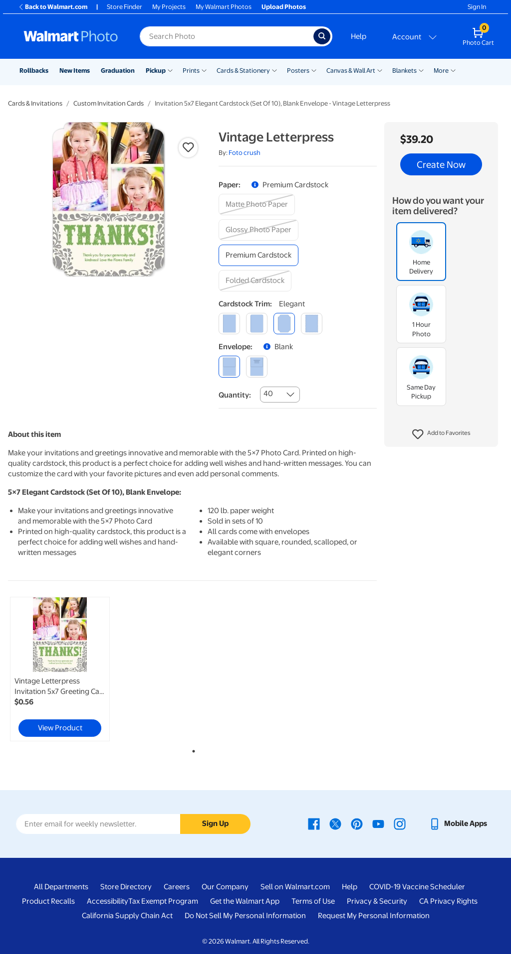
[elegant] (284, 323)
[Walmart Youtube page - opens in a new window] (378, 823)
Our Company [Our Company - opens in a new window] (225, 886)
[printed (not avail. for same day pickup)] (256, 366)
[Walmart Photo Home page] (71, 36)
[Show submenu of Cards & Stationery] (274, 70)
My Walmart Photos (224, 6)
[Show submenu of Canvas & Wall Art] (380, 70)
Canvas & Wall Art (350, 70)
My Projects (169, 6)
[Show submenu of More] (453, 70)
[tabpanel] (70, 669)
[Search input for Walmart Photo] (226, 36)
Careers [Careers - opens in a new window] (177, 886)
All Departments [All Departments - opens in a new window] (61, 886)
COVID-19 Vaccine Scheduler (417, 886)
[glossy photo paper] (258, 230)
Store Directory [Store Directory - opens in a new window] (126, 886)
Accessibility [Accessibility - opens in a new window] (107, 901)
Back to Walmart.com (52, 6)
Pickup (156, 70)
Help (358, 36)
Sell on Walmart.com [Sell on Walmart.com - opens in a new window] (295, 886)
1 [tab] (192, 749)
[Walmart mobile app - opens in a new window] (458, 823)
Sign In (477, 6)
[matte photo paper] (257, 204)
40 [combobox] (268, 393)
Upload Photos (283, 6)
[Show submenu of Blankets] (421, 70)
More (441, 70)
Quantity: (235, 395)
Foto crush (244, 152)
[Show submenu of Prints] (204, 70)
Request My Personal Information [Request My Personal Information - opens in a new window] (374, 915)
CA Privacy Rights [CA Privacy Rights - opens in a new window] (448, 901)
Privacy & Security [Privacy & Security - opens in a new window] (377, 901)
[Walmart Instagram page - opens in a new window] (400, 823)
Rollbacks (33, 70)
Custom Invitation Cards (108, 103)
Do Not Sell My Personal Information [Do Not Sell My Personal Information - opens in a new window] (245, 915)
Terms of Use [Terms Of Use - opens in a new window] (313, 901)
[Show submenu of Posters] (314, 70)
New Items (74, 70)
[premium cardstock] (258, 255)
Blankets (404, 70)
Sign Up (215, 823)
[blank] (229, 366)
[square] (229, 323)
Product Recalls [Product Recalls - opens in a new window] (48, 901)
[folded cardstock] (255, 280)
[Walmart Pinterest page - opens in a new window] (357, 823)
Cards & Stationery (243, 70)
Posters (298, 70)
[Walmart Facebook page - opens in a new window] (314, 823)
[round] (256, 323)
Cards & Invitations (35, 103)
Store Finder (124, 6)
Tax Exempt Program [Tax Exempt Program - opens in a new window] (163, 901)
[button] (441, 434)
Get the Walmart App (244, 901)
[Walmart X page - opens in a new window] (335, 823)
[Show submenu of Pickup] (170, 70)
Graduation (118, 70)
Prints (191, 70)
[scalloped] (311, 323)
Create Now (441, 164)
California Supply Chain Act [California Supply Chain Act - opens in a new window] (127, 915)
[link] (59, 669)
